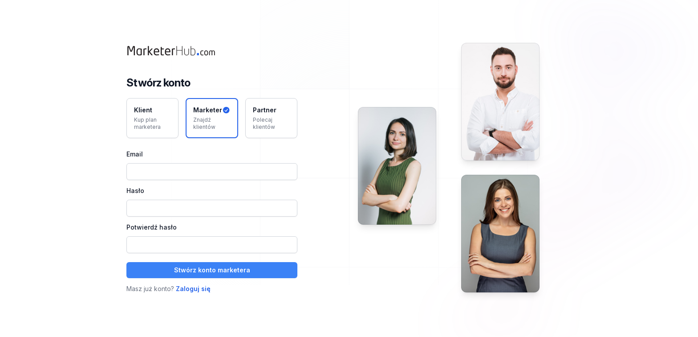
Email (134, 154)
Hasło (135, 190)
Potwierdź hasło (151, 227)
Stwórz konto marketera (212, 270)
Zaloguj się (193, 288)
